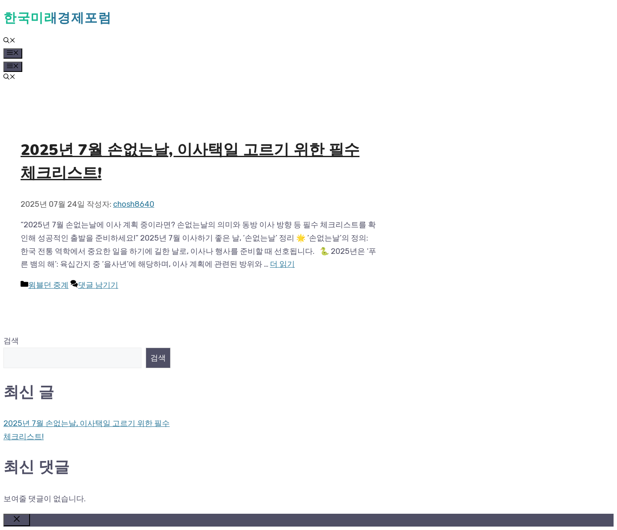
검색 (11, 340)
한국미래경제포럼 (57, 18)
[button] (9, 41)
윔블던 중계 (48, 285)
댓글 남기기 (98, 285)
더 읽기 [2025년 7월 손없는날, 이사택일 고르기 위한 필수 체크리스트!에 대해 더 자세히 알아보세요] (282, 264)
